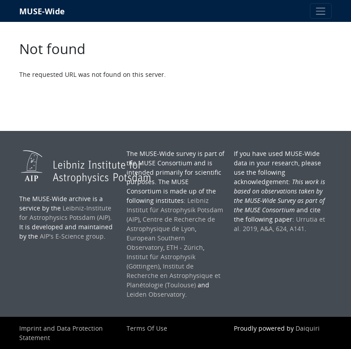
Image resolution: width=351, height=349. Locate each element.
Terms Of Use (147, 328)
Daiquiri (308, 328)
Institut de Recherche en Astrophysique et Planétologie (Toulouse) (173, 275)
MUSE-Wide (42, 11)
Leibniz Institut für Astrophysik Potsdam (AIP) (175, 209)
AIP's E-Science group (72, 236)
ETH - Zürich (184, 247)
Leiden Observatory (156, 294)
